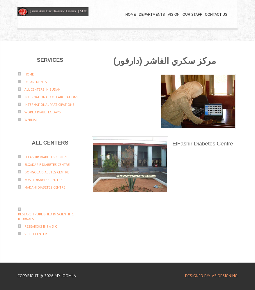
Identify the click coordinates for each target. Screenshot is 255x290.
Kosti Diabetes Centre (43, 179)
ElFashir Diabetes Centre (46, 157)
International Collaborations (51, 97)
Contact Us (216, 15)
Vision (174, 15)
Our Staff (192, 15)
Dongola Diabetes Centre (46, 172)
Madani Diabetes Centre (44, 187)
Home (130, 15)
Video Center (35, 234)
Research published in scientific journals (46, 216)
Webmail (31, 119)
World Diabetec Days (42, 112)
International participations (49, 104)
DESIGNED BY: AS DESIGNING (209, 275)
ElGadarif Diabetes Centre (47, 164)
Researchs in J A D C (40, 226)
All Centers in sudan (42, 89)
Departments (152, 15)
